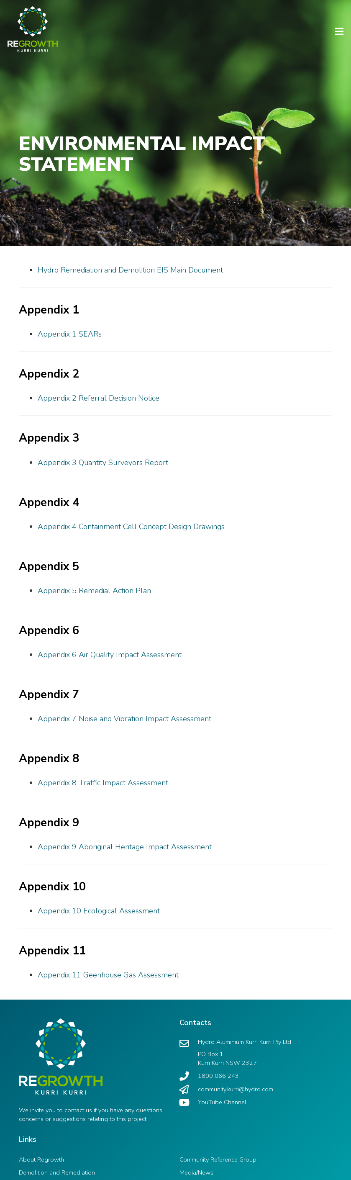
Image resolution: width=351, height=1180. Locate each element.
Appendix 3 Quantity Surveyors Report (103, 463)
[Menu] (339, 31)
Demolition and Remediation (57, 1172)
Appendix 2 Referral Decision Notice (98, 398)
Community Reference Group (217, 1159)
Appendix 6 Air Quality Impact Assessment (110, 655)
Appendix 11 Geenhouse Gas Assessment (108, 975)
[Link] (29, 25)
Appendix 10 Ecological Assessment (99, 911)
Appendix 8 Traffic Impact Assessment (103, 783)
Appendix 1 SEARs (70, 334)
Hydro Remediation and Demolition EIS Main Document (130, 270)
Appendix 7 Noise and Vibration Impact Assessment (124, 719)
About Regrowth (41, 1159)
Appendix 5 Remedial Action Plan (94, 591)
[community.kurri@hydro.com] (188, 1090)
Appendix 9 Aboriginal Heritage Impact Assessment (125, 847)
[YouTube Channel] (188, 1103)
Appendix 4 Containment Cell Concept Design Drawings (131, 527)
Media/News (196, 1172)
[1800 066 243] (188, 1076)
